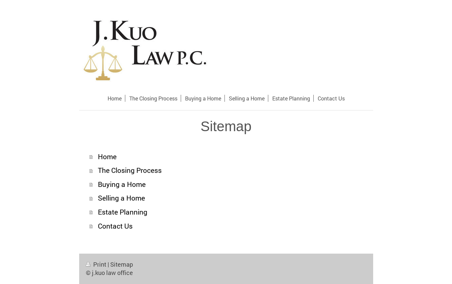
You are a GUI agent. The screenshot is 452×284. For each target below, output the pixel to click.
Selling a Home (121, 198)
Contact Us (115, 226)
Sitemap (121, 264)
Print (97, 264)
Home (107, 156)
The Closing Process (130, 170)
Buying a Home (122, 184)
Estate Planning (122, 212)
